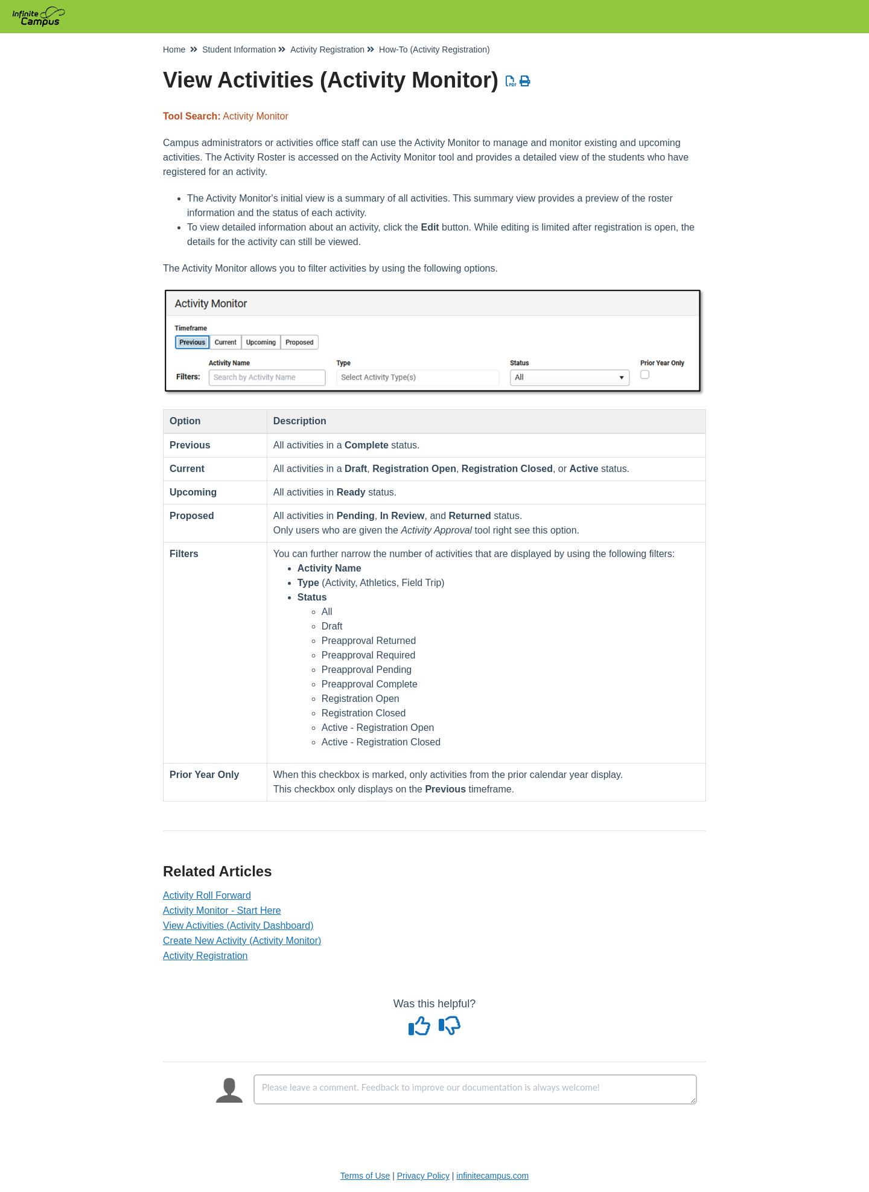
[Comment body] (475, 1089)
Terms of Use (365, 1176)
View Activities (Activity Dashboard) (238, 925)
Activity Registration (205, 956)
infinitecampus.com (492, 1176)
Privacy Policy (423, 1176)
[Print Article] (525, 81)
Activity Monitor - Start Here (222, 910)
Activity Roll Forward (207, 895)
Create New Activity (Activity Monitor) (242, 940)
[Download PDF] (511, 81)
